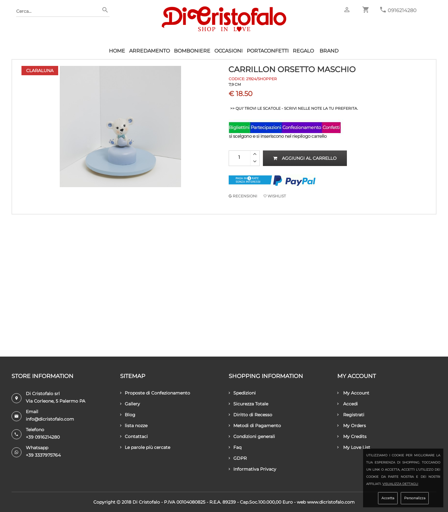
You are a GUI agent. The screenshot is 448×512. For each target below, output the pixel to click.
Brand (329, 51)
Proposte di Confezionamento (155, 393)
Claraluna (40, 70)
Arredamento (149, 51)
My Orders (351, 425)
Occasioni (228, 51)
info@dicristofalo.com (50, 419)
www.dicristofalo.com (331, 502)
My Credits (351, 436)
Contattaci (134, 436)
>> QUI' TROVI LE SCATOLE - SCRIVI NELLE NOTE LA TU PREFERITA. (294, 108)
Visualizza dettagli (400, 484)
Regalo (303, 51)
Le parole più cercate (145, 447)
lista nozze (133, 425)
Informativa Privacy (252, 469)
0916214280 (402, 10)
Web (301, 502)
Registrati (350, 414)
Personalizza (414, 498)
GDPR (238, 458)
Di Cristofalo (146, 502)
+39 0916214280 (43, 437)
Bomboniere (192, 51)
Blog (127, 414)
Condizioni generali (252, 436)
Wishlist (275, 196)
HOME (117, 51)
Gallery (130, 404)
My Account (353, 393)
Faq (235, 447)
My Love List (353, 447)
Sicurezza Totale (248, 404)
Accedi (347, 404)
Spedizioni (242, 393)
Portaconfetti (268, 51)
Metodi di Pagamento (255, 425)
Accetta (387, 498)
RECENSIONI (243, 196)
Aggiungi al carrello (305, 158)
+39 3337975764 (43, 455)
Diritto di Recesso (250, 414)
